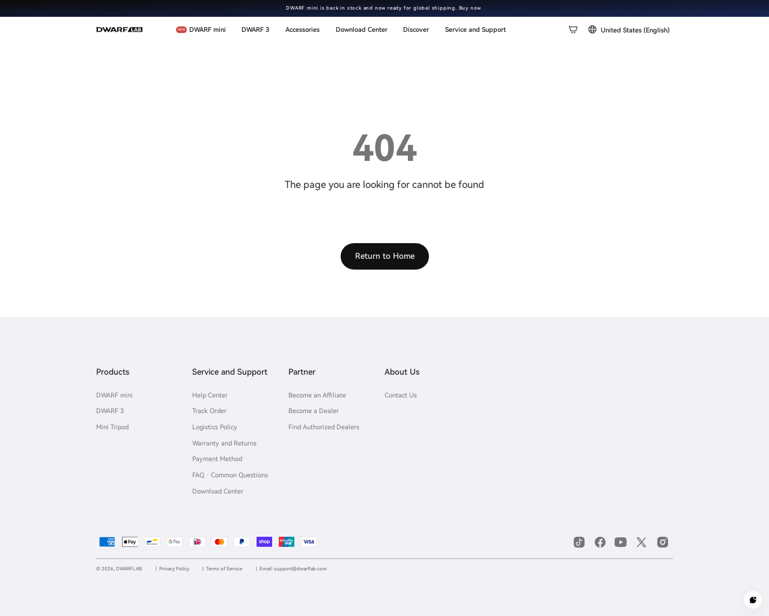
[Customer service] (752, 599)
